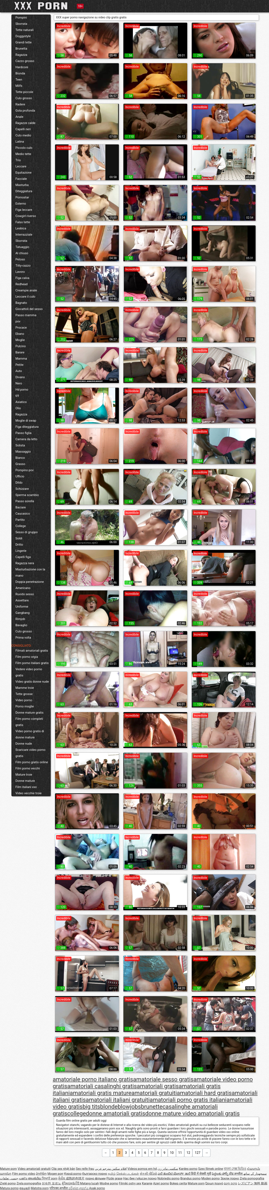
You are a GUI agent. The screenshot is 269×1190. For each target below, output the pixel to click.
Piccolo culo (24, 148)
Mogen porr (55, 1174)
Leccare (21, 166)
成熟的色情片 (75, 1178)
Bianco (20, 458)
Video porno (24, 700)
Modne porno (109, 1183)
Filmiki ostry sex (130, 1183)
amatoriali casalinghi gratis (102, 1086)
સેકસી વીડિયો (148, 1174)
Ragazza (21, 55)
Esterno (21, 203)
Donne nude (24, 743)
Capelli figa (23, 557)
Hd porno (22, 389)
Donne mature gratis (29, 712)
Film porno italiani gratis (32, 663)
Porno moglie (25, 706)
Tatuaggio (22, 247)
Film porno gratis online (32, 762)
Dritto (19, 544)
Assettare (22, 600)
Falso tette (23, 222)
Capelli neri (23, 129)
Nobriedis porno (168, 1178)
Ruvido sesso (25, 594)
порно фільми (95, 1178)
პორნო (41, 1174)
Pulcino (21, 346)
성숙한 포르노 (51, 1183)
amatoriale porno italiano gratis (93, 1079)
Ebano (20, 334)
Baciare (21, 507)
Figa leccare (24, 210)
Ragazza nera (25, 563)
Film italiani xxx (26, 787)
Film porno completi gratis (29, 722)
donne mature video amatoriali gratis (192, 1113)
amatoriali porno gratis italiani (188, 1099)
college (76, 1113)
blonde (109, 1106)
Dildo (19, 482)
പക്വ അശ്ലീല (30, 1178)
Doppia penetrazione (30, 582)
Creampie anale (26, 290)
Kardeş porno (188, 1169)
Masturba (22, 185)
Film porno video (23, 1174)
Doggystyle (23, 36)
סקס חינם (230, 1183)
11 (180, 1153)
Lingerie (21, 551)
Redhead (22, 284)
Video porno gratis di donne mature (30, 734)
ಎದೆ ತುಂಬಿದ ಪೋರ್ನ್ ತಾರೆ (174, 1174)
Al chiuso (22, 253)
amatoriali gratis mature (100, 1093)
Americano (23, 588)
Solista (20, 445)
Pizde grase (114, 1178)
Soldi (19, 538)
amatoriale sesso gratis (163, 1079)
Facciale (21, 179)
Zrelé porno (8, 1183)
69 (17, 396)
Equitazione (24, 172)
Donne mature (25, 781)
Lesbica (21, 228)
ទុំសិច (62, 1178)
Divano (20, 377)
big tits (91, 1106)
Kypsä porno (72, 1174)
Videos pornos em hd (142, 1169)
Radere (20, 104)
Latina (20, 141)
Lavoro (20, 272)
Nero (19, 383)
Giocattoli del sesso (29, 309)
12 (188, 1153)
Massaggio (23, 451)
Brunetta (21, 48)
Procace (21, 327)
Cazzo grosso (25, 61)
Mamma (21, 358)
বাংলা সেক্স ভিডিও (235, 1169)
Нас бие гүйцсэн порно (140, 1178)
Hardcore (22, 67)
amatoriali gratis (158, 1086)
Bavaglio (21, 625)
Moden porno (210, 1178)
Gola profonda (25, 110)
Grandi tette (24, 42)
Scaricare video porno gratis (31, 753)
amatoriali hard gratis (204, 1093)
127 (197, 1153)
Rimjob (20, 619)
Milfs (19, 86)
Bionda (20, 73)
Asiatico (21, 402)
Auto (19, 371)
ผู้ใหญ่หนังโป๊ (71, 1183)
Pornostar (22, 197)
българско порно (94, 1174)
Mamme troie (25, 688)
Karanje (147, 1183)
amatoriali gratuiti (154, 1093)
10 (172, 1153)
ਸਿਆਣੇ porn (49, 1178)
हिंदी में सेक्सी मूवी (201, 1174)
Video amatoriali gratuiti (34, 1169)
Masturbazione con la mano (30, 572)
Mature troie (24, 774)
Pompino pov (25, 470)
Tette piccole (24, 92)
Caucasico (23, 513)
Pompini (21, 17)
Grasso (20, 464)
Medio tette (23, 154)
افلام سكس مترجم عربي (111, 1169)
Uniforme (22, 606)
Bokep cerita (178, 1183)
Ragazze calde (26, 123)
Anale (19, 117)
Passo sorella (25, 501)
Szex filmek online (210, 1169)
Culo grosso (24, 98)
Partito (20, 520)
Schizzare (22, 489)
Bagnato (21, 303)
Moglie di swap (26, 420)
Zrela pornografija (252, 1178)
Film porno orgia (27, 657)
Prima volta (23, 637)
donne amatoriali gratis (115, 1113)
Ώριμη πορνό (214, 1183)
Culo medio (23, 135)
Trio (18, 160)
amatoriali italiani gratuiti (118, 1099)
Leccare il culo (25, 296)
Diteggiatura (24, 191)
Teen (19, 79)
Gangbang (23, 613)
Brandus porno (190, 1178)
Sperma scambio (27, 495)
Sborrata (21, 24)
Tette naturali (25, 30)
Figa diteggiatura (27, 427)
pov (18, 321)
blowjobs (129, 1106)
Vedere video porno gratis (29, 672)
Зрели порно (230, 1178)
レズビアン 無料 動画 (252, 1183)
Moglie (20, 340)
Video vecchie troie (29, 793)
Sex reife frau (85, 1169)
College (21, 526)
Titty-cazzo (23, 265)
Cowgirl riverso (26, 216)
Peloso (20, 259)
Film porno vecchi (28, 768)
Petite (20, 365)
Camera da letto (26, 439)
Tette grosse (24, 694)
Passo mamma (26, 315)
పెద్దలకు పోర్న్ (220, 1174)
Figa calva (22, 278)
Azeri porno (161, 1183)
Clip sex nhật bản (63, 1169)
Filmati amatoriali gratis (32, 650)
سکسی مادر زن (168, 1169)
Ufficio (20, 476)
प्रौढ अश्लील (236, 1174)
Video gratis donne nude (32, 681)
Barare (20, 352)
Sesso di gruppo (27, 532)
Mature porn (8, 1169)
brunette (152, 1106)
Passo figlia (24, 433)
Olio (18, 408)
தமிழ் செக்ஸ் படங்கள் (123, 1174)
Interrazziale (24, 234)
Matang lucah (89, 1183)
